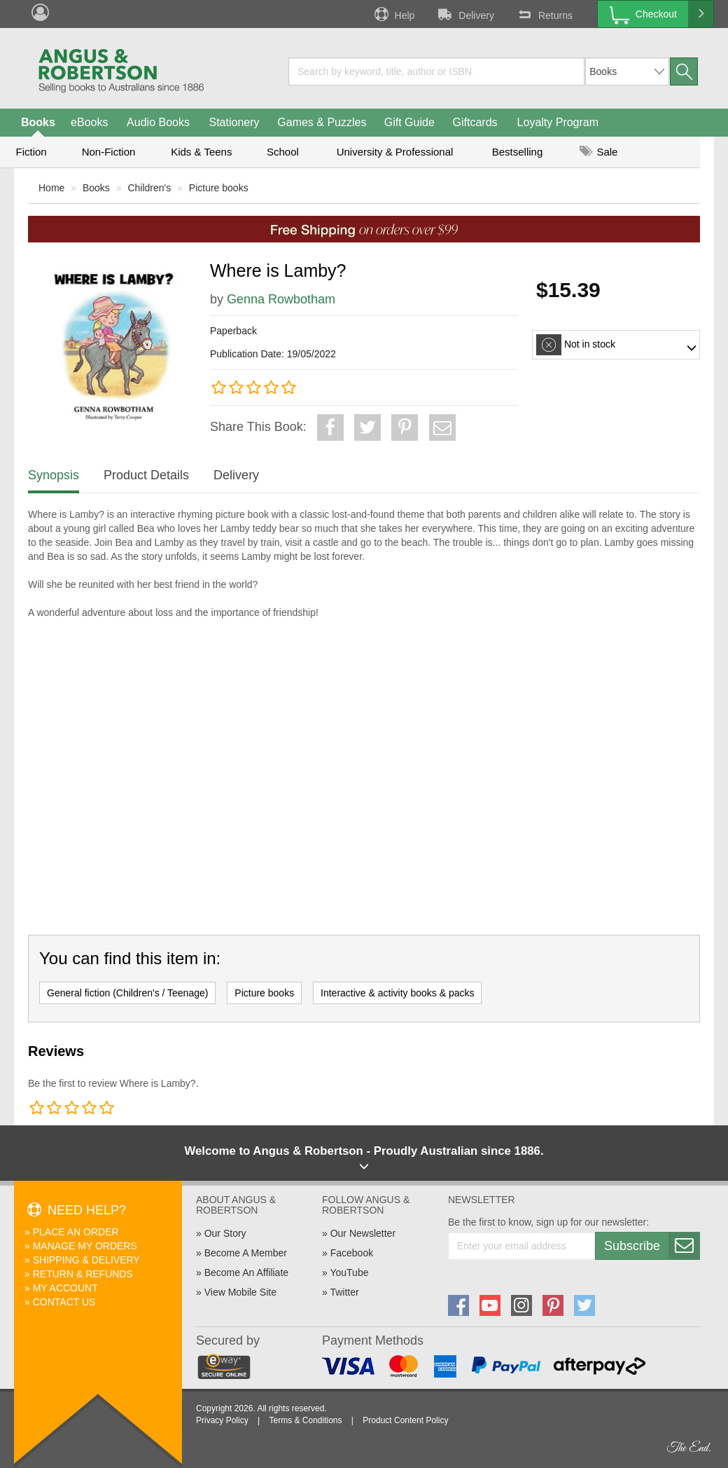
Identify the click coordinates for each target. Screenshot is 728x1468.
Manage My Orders (85, 1245)
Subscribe (651, 1246)
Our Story (225, 1233)
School (283, 152)
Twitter (344, 1292)
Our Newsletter (363, 1233)
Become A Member (245, 1252)
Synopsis (53, 475)
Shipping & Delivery (86, 1259)
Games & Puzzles (321, 122)
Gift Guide (409, 122)
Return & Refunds (83, 1274)
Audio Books (158, 122)
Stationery (234, 122)
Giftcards (475, 122)
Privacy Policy (222, 1420)
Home (51, 187)
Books (38, 122)
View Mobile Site (240, 1292)
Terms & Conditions (305, 1420)
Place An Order (76, 1231)
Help (393, 14)
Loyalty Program (558, 122)
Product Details (146, 475)
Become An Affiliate (246, 1272)
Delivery (464, 14)
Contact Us (64, 1302)
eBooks (89, 122)
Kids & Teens (201, 152)
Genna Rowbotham (281, 299)
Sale (598, 152)
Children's (149, 187)
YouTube (349, 1272)
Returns (544, 14)
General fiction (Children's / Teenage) (127, 993)
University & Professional (395, 152)
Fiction (30, 152)
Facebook (351, 1252)
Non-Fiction (109, 152)
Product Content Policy (405, 1420)
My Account (65, 1288)
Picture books (218, 187)
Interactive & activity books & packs (397, 993)
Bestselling (517, 152)
